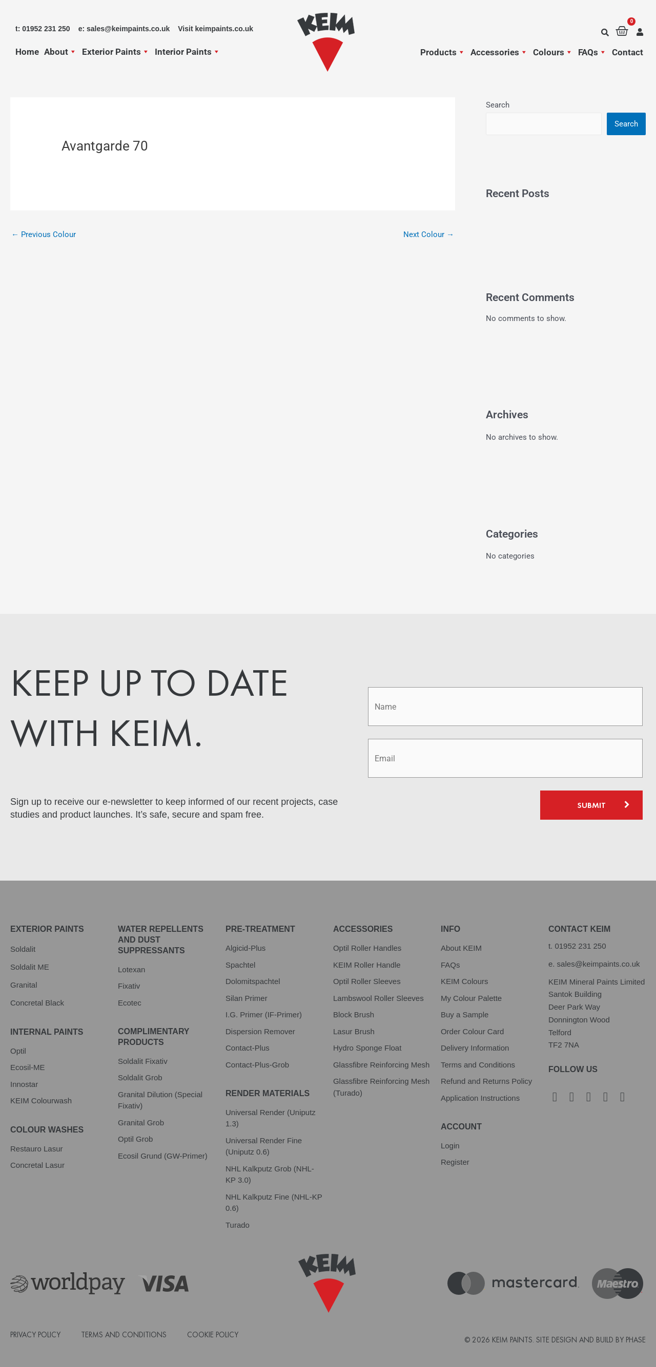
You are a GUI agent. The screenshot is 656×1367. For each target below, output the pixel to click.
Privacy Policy (35, 1334)
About (60, 52)
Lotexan (131, 969)
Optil (18, 1050)
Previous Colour (43, 234)
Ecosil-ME (27, 1067)
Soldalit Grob (140, 1077)
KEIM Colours (464, 981)
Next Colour (428, 234)
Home (27, 52)
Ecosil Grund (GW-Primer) (163, 1155)
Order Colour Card (472, 1031)
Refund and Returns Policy (486, 1081)
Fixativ (129, 985)
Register (455, 1162)
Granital (23, 984)
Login (450, 1145)
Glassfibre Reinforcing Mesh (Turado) (381, 1087)
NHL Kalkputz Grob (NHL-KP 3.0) (269, 1174)
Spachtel (240, 964)
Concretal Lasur (37, 1165)
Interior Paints (187, 52)
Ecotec (129, 1002)
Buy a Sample (464, 1014)
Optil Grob (135, 1139)
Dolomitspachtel (252, 981)
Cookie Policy (212, 1334)
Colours (553, 52)
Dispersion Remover (260, 1031)
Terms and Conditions (478, 1064)
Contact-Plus (247, 1047)
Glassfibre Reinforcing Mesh (381, 1064)
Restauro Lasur (36, 1148)
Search (497, 105)
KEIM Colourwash (41, 1100)
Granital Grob (141, 1122)
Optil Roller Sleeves (367, 981)
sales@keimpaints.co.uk (598, 963)
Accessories (499, 52)
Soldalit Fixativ (143, 1061)
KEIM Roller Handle (367, 964)
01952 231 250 (580, 946)
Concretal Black (37, 1002)
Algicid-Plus (245, 948)
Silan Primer (246, 998)
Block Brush (353, 1014)
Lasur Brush (354, 1031)
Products (442, 52)
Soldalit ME (29, 967)
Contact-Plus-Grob (257, 1064)
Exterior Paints (116, 52)
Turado (237, 1225)
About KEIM (461, 948)
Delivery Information (475, 1047)
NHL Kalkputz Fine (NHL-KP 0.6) (273, 1202)
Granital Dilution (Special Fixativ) (160, 1100)
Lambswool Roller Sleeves (378, 998)
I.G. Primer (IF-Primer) (263, 1014)
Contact (627, 52)
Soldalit (22, 949)
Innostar (24, 1084)
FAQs (592, 52)
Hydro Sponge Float (367, 1047)
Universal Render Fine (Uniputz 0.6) (263, 1146)
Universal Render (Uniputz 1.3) (270, 1118)
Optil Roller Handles (367, 948)
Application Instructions (480, 1098)
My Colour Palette (471, 998)
